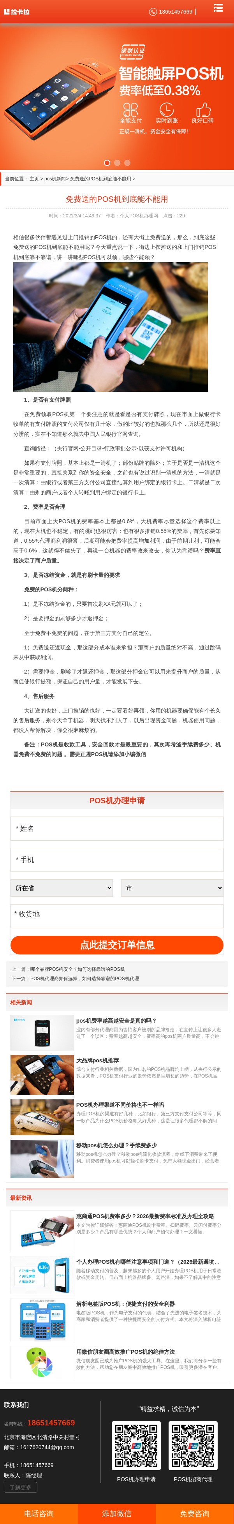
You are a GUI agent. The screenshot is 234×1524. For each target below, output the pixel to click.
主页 (34, 179)
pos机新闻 (55, 179)
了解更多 (21, 1487)
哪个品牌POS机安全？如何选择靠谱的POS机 (77, 969)
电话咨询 (39, 1514)
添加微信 (117, 1514)
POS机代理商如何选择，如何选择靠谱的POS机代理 (84, 978)
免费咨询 (194, 1514)
